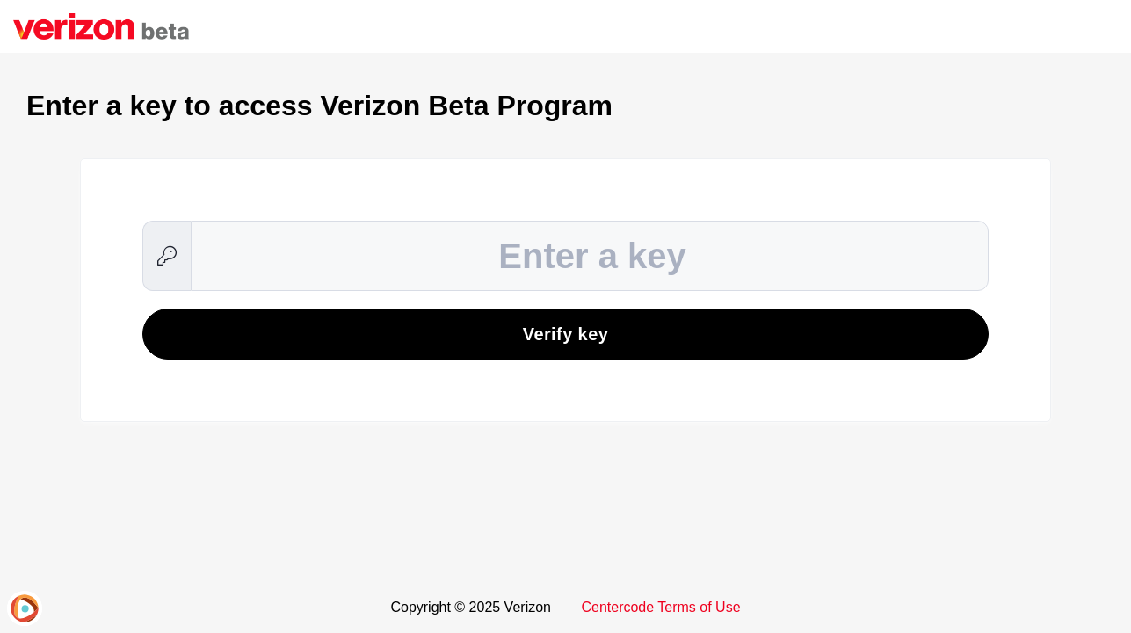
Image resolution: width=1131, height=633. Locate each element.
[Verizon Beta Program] (101, 26)
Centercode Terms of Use (660, 607)
